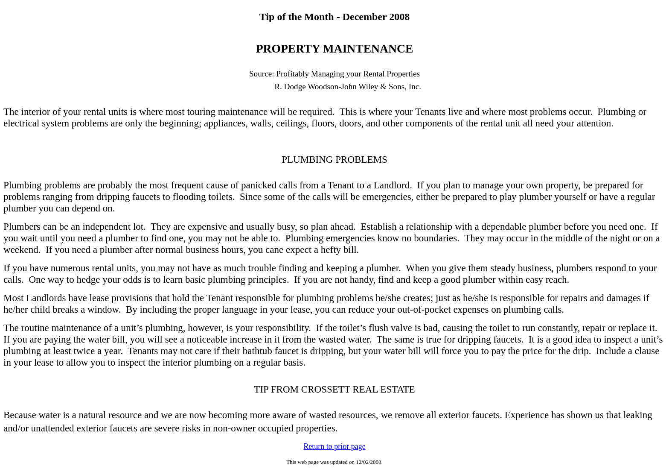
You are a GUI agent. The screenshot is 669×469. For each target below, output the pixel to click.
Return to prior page (334, 446)
